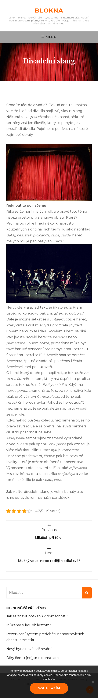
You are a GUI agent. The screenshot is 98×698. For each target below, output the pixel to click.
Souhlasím (49, 688)
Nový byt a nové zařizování (28, 649)
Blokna (49, 10)
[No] (93, 682)
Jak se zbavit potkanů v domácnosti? (37, 616)
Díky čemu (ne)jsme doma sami (32, 658)
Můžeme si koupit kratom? (28, 625)
